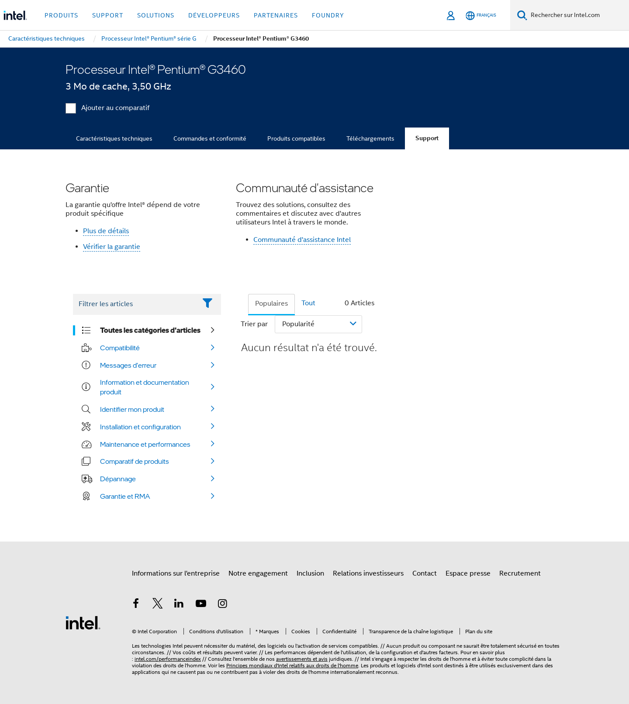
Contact (424, 573)
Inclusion (310, 573)
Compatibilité (120, 347)
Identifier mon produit (132, 409)
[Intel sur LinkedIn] (179, 605)
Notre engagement (258, 573)
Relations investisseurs (368, 573)
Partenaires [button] (276, 15)
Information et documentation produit (144, 387)
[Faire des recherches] (522, 15)
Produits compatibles (296, 138)
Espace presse (468, 573)
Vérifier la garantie (111, 246)
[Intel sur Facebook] (135, 605)
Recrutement (520, 573)
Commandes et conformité (209, 138)
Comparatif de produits (134, 461)
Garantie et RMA (125, 496)
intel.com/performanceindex (168, 659)
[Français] (480, 15)
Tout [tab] (308, 303)
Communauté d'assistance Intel (302, 239)
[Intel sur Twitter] (157, 605)
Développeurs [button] (214, 15)
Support (427, 138)
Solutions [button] (155, 15)
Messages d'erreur (128, 365)
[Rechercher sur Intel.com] (578, 15)
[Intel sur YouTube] (201, 605)
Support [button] (107, 15)
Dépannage (118, 478)
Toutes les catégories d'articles (150, 330)
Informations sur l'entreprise (176, 573)
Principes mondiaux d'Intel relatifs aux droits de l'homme (292, 665)
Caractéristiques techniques (114, 138)
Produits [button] (61, 15)
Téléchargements (370, 138)
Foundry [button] (328, 15)
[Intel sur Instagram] (222, 605)
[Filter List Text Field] (135, 304)
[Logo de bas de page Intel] (83, 622)
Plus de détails (106, 231)
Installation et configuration (140, 426)
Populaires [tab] (271, 303)
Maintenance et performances (145, 444)
